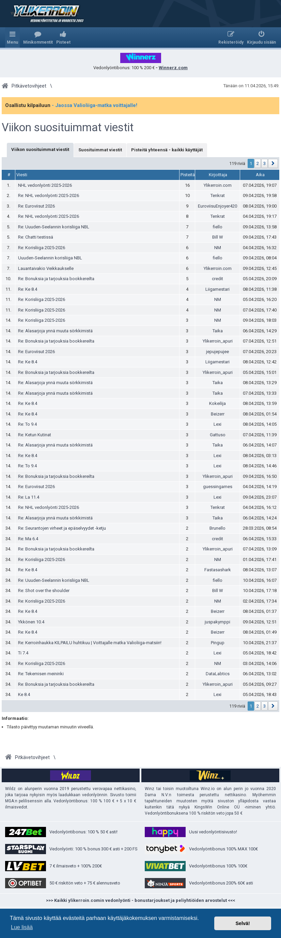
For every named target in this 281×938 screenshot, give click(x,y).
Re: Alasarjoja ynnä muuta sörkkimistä (55, 330)
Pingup (217, 642)
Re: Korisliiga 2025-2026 (41, 247)
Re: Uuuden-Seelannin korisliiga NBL (53, 226)
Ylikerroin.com (218, 185)
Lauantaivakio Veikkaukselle (46, 268)
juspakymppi (217, 621)
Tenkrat (217, 195)
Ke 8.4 (24, 694)
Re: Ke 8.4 (27, 289)
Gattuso (217, 434)
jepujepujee (217, 351)
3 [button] (264, 163)
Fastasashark (217, 569)
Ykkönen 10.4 (31, 621)
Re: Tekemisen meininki (41, 673)
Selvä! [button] (242, 923)
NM (217, 247)
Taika (218, 330)
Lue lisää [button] (22, 927)
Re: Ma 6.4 (28, 538)
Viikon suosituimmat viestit (68, 127)
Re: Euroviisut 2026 (36, 206)
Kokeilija (217, 403)
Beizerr (217, 414)
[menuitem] (38, 37)
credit (217, 278)
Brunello (217, 528)
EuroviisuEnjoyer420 (217, 206)
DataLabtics (218, 673)
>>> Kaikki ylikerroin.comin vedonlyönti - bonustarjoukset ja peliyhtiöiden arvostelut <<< (140, 900)
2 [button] (257, 163)
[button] (273, 163)
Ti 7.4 (23, 652)
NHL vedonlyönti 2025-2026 (45, 185)
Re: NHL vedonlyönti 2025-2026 (48, 195)
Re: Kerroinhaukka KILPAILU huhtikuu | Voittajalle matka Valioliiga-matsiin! (89, 642)
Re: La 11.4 (28, 497)
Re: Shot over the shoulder (43, 590)
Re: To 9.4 (27, 424)
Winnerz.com (173, 67)
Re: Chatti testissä (35, 237)
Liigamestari (217, 289)
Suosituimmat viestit (100, 149)
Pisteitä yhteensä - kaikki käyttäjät (167, 149)
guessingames (217, 486)
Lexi (217, 424)
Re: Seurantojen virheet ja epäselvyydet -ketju (62, 528)
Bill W (217, 237)
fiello (217, 226)
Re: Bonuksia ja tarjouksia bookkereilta (56, 278)
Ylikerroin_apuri (218, 341)
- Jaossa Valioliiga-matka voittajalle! (94, 105)
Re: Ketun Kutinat (34, 434)
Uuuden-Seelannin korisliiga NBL (50, 257)
